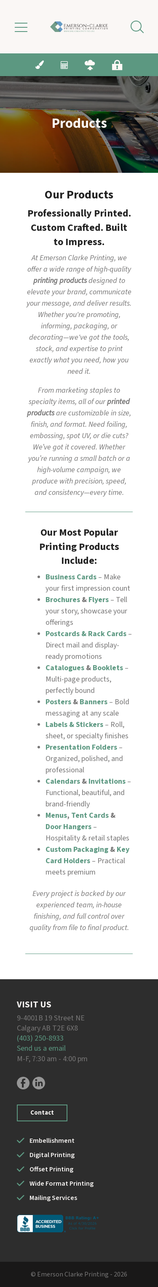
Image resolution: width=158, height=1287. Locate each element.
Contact (42, 1112)
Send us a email (41, 1048)
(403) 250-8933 (40, 1038)
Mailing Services (53, 1197)
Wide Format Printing (61, 1183)
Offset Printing (51, 1169)
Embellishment (52, 1140)
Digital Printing (52, 1155)
